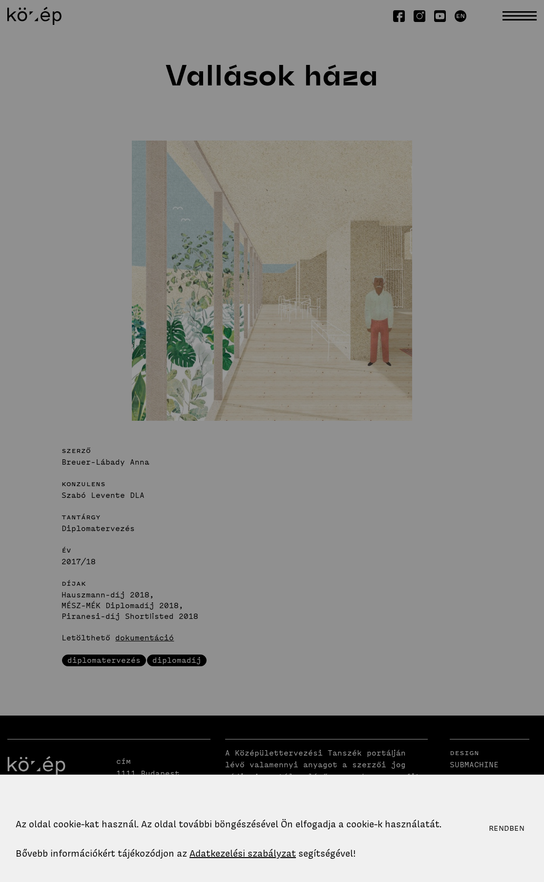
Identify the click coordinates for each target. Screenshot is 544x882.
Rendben (506, 828)
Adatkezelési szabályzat (242, 853)
